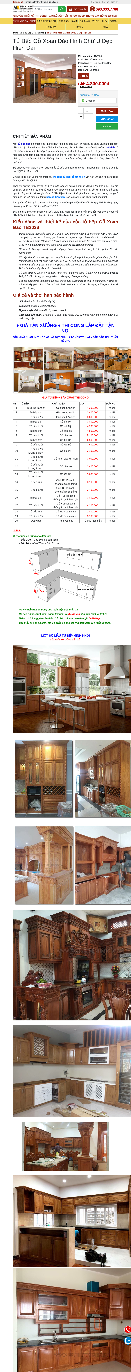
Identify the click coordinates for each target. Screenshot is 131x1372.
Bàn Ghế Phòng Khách (46, 21)
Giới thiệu (95, 2)
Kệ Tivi (104, 21)
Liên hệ (114, 2)
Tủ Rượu (113, 21)
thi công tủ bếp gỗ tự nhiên (69, 177)
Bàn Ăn (74, 21)
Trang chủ (18, 2)
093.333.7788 (107, 9)
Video (105, 27)
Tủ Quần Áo (85, 21)
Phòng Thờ (51, 27)
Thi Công (79, 27)
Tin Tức (105, 2)
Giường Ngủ (64, 21)
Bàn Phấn (96, 21)
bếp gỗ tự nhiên (55, 197)
